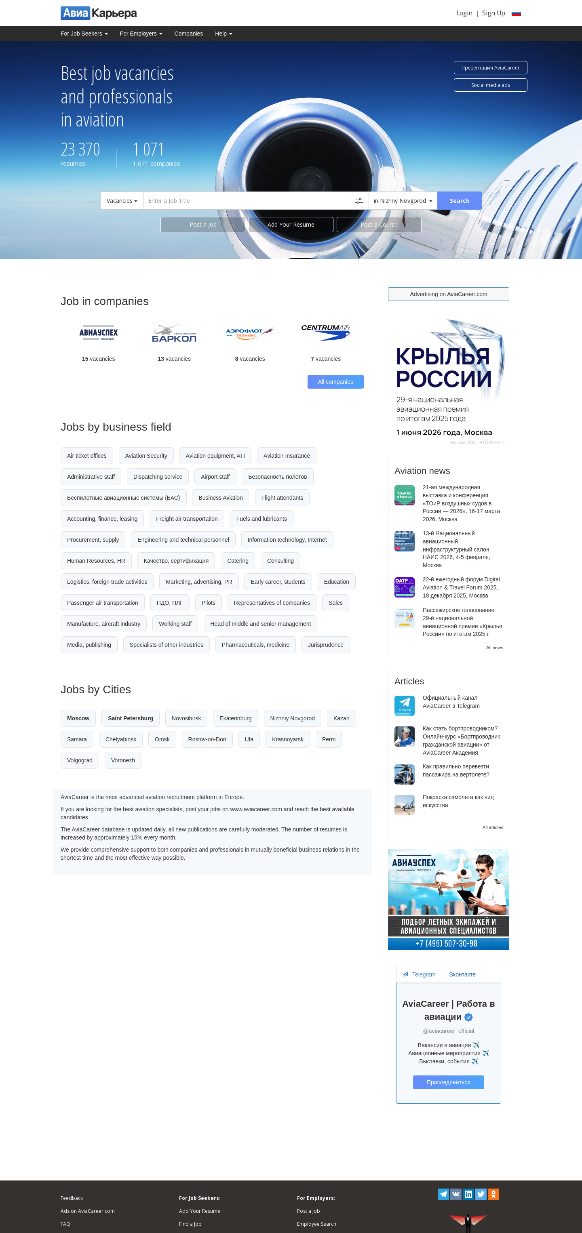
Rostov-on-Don (207, 739)
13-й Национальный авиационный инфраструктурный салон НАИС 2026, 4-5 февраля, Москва (456, 549)
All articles (493, 827)
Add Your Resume (291, 224)
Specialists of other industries (166, 645)
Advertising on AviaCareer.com (448, 294)
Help (223, 33)
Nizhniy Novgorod (292, 718)
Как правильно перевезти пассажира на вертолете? (456, 770)
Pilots (208, 603)
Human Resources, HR (96, 561)
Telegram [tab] (419, 974)
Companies (189, 33)
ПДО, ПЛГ (170, 603)
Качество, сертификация (176, 561)
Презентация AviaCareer (491, 67)
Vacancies (122, 200)
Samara (77, 739)
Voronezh (123, 760)
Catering (238, 561)
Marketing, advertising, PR (199, 582)
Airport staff (215, 476)
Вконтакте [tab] (462, 974)
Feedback (72, 1198)
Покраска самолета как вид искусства (458, 801)
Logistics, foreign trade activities (107, 582)
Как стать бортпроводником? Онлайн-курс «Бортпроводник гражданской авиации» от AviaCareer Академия (461, 740)
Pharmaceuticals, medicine (255, 645)
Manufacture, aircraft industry (103, 624)
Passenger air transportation (102, 603)
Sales (336, 603)
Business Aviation (220, 497)
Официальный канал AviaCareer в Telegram (451, 701)
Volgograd (80, 760)
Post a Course (379, 224)
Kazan (341, 718)
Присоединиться (448, 1082)
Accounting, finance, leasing (102, 519)
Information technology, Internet (287, 540)
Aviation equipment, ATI (215, 455)
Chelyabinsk (120, 739)
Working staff (175, 624)
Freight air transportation (187, 519)
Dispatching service (157, 476)
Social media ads (490, 85)
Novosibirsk (186, 718)
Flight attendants (282, 497)
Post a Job (203, 224)
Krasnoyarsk (288, 739)
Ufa (249, 739)
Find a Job (190, 1223)
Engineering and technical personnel (183, 540)
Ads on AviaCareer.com (88, 1211)
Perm (328, 739)
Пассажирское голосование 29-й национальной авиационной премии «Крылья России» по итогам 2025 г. (462, 622)
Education (336, 582)
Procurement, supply (93, 540)
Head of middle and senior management (260, 624)
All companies (335, 382)
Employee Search (316, 1223)
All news (494, 647)
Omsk (162, 739)
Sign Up (493, 13)
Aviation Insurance (287, 455)
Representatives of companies (272, 603)
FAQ (65, 1223)
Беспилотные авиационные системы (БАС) (123, 497)
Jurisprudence (326, 645)
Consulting (280, 561)
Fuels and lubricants (261, 519)
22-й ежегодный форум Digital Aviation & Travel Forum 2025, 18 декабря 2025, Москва (461, 587)
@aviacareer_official (448, 1031)
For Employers (141, 33)
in (403, 200)
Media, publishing (89, 645)
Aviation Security (146, 455)
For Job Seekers (84, 33)
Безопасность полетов (277, 476)
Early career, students (278, 582)
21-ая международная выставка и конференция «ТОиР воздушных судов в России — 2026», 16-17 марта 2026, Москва (461, 503)
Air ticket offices (87, 455)
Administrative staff (91, 476)
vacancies (98, 359)
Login (464, 13)
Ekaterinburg (235, 718)
